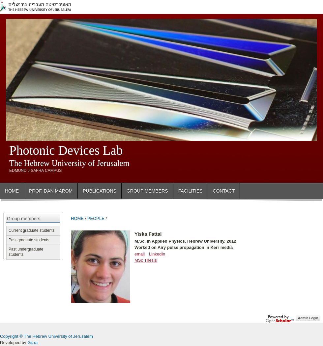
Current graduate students (31, 230)
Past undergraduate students (26, 252)
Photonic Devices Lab (66, 150)
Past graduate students (29, 240)
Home (12, 191)
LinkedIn (157, 254)
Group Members (147, 191)
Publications (99, 191)
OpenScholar (280, 319)
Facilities (190, 191)
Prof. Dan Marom (51, 191)
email (139, 254)
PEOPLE (95, 218)
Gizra (32, 342)
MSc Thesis (145, 260)
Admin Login (308, 318)
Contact (224, 191)
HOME (77, 218)
